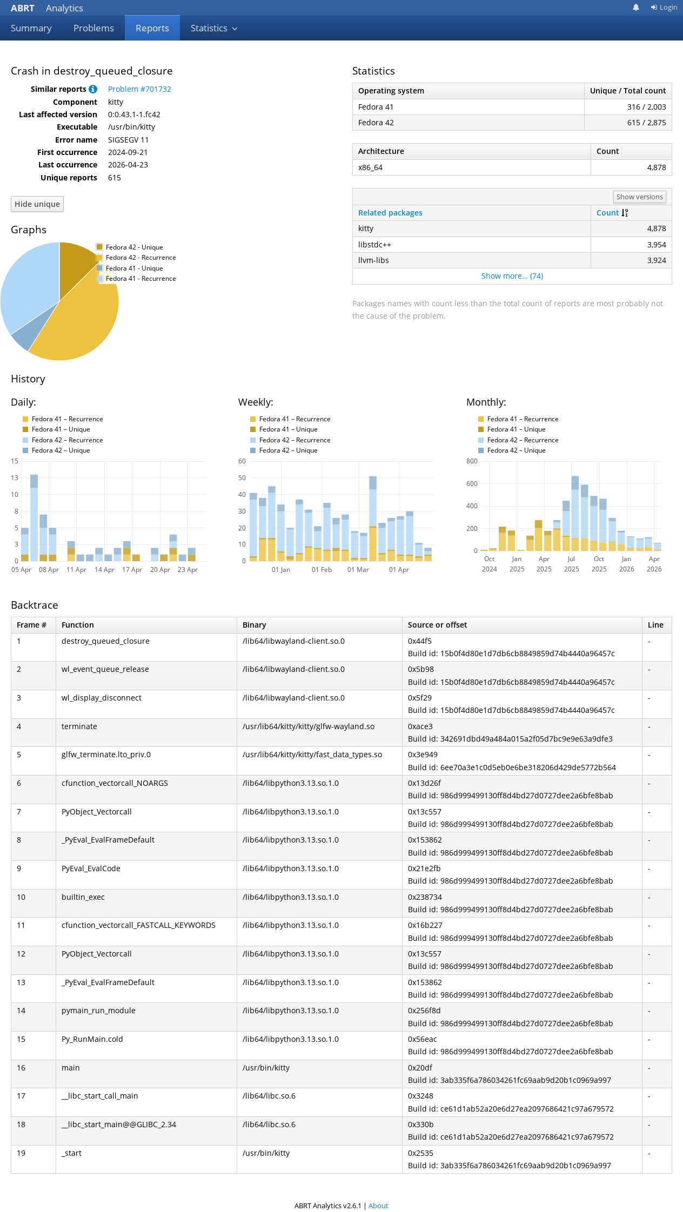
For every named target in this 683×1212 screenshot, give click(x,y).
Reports (152, 28)
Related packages (390, 212)
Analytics (47, 8)
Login (664, 7)
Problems (93, 28)
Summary (31, 28)
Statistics (214, 28)
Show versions (640, 196)
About (379, 1205)
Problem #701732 (139, 89)
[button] (93, 89)
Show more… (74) (512, 276)
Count (608, 212)
